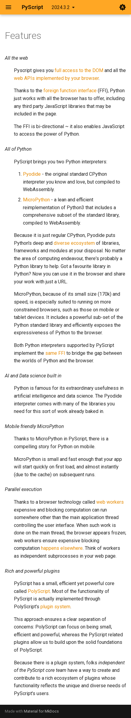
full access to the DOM (79, 70)
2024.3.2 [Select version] (61, 7)
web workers (110, 502)
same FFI (55, 353)
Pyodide (32, 174)
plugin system (55, 606)
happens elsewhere (62, 548)
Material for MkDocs (41, 711)
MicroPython (36, 200)
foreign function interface (70, 90)
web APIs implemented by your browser (56, 78)
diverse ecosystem (74, 243)
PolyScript (39, 591)
